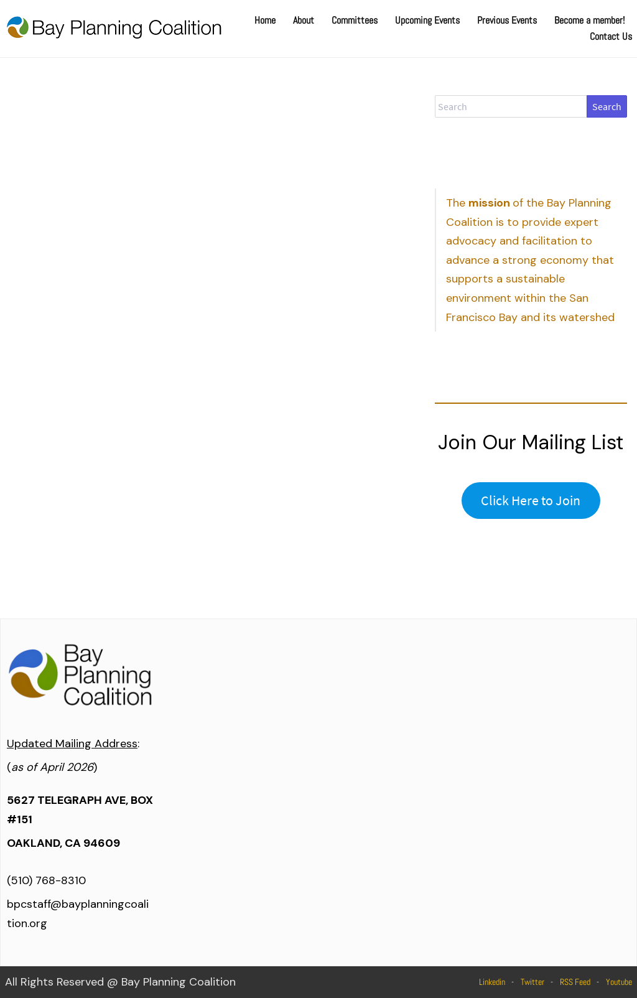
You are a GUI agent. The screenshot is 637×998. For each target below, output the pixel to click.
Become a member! (589, 20)
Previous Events (507, 20)
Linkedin (492, 981)
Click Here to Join (530, 500)
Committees (355, 20)
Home (265, 20)
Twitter (532, 981)
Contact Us (611, 36)
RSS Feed (575, 981)
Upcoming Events (427, 20)
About (303, 20)
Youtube (619, 981)
